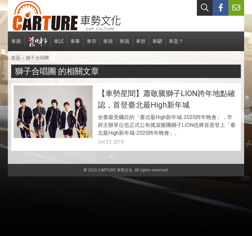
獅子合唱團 (37, 57)
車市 (91, 44)
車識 (124, 44)
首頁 (15, 57)
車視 (108, 44)
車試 (59, 44)
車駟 (157, 44)
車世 (141, 44)
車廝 (16, 44)
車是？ (176, 44)
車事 (75, 44)
